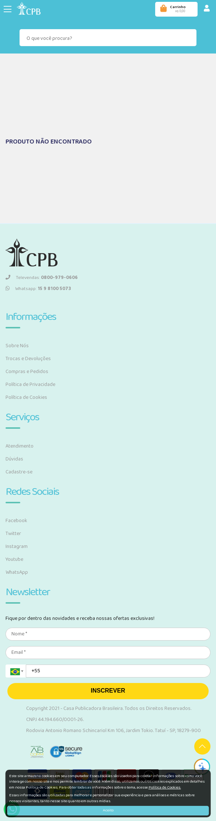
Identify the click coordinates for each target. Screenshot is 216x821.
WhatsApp (17, 572)
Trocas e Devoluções (28, 359)
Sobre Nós (17, 346)
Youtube (14, 559)
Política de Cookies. (165, 787)
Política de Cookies (26, 397)
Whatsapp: (38, 289)
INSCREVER (108, 690)
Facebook (16, 521)
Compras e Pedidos (27, 372)
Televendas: (42, 278)
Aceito (108, 810)
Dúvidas (14, 459)
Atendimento (20, 446)
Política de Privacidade (30, 384)
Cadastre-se (19, 472)
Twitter (13, 533)
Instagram (17, 546)
